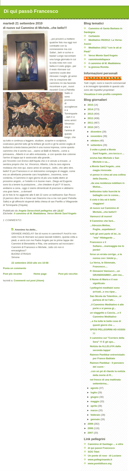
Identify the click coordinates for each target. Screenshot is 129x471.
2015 (91, 104)
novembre (97, 136)
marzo (94, 410)
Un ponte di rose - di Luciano (104, 455)
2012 (91, 118)
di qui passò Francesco (101, 448)
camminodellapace (99, 59)
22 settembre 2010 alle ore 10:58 (29, 262)
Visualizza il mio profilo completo (103, 94)
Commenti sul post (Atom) (29, 280)
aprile (94, 405)
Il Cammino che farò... (102, 220)
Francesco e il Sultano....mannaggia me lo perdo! (107, 246)
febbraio (96, 414)
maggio (95, 401)
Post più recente (12, 273)
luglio (94, 392)
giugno (95, 397)
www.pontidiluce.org (99, 463)
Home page (40, 273)
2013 (91, 113)
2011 (91, 122)
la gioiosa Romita (99, 67)
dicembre (96, 131)
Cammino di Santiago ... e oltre (105, 444)
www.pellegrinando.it (100, 459)
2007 (91, 432)
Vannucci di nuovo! (101, 216)
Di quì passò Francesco (31, 11)
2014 (91, 109)
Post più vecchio (68, 273)
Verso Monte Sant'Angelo (61, 213)
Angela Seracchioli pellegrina (104, 78)
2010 (91, 127)
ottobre (95, 140)
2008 (91, 428)
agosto (95, 388)
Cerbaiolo (94, 36)
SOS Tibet (93, 451)
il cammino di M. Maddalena (30, 213)
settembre (97, 145)
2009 (91, 423)
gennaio (95, 419)
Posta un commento (14, 268)
